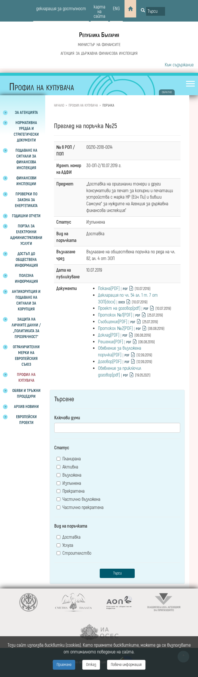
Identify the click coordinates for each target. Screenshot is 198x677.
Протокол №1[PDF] (115, 315)
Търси (117, 573)
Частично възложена (78, 499)
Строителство (74, 553)
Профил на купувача (83, 105)
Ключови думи (67, 418)
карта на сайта (99, 11)
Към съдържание (179, 65)
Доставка (68, 537)
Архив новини (26, 406)
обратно (167, 92)
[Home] (130, 8)
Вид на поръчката (70, 526)
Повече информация (126, 664)
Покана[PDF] (109, 288)
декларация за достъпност (61, 9)
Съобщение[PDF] (112, 322)
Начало (59, 105)
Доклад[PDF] (108, 335)
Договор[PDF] (109, 362)
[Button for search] (142, 10)
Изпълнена (69, 483)
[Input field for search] (155, 11)
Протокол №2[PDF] (115, 328)
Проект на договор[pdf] (119, 308)
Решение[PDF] (110, 342)
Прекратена (71, 491)
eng (116, 9)
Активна (67, 467)
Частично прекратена (80, 507)
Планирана (69, 459)
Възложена (69, 475)
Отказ (91, 664)
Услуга (65, 545)
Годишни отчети (26, 215)
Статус (61, 448)
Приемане (64, 664)
